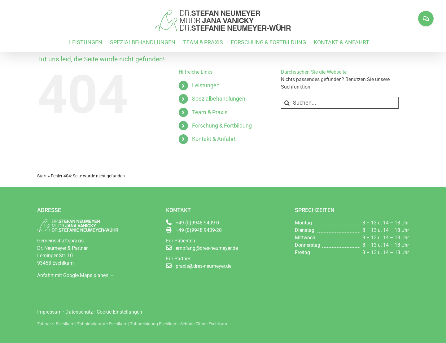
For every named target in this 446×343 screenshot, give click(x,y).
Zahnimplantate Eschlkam (102, 323)
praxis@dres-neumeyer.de (203, 266)
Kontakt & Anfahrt (214, 139)
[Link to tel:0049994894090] (169, 222)
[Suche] (287, 103)
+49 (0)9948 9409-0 (197, 223)
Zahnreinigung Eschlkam (153, 323)
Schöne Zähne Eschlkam (203, 323)
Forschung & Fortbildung (222, 125)
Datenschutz (79, 312)
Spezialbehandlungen (218, 98)
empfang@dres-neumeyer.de (207, 248)
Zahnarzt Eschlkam (55, 323)
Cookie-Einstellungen (119, 312)
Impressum (49, 312)
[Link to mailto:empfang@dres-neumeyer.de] (169, 247)
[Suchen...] (340, 103)
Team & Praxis (209, 112)
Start (42, 175)
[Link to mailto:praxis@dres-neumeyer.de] (169, 265)
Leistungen (206, 85)
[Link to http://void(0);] (169, 229)
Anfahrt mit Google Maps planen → (76, 275)
